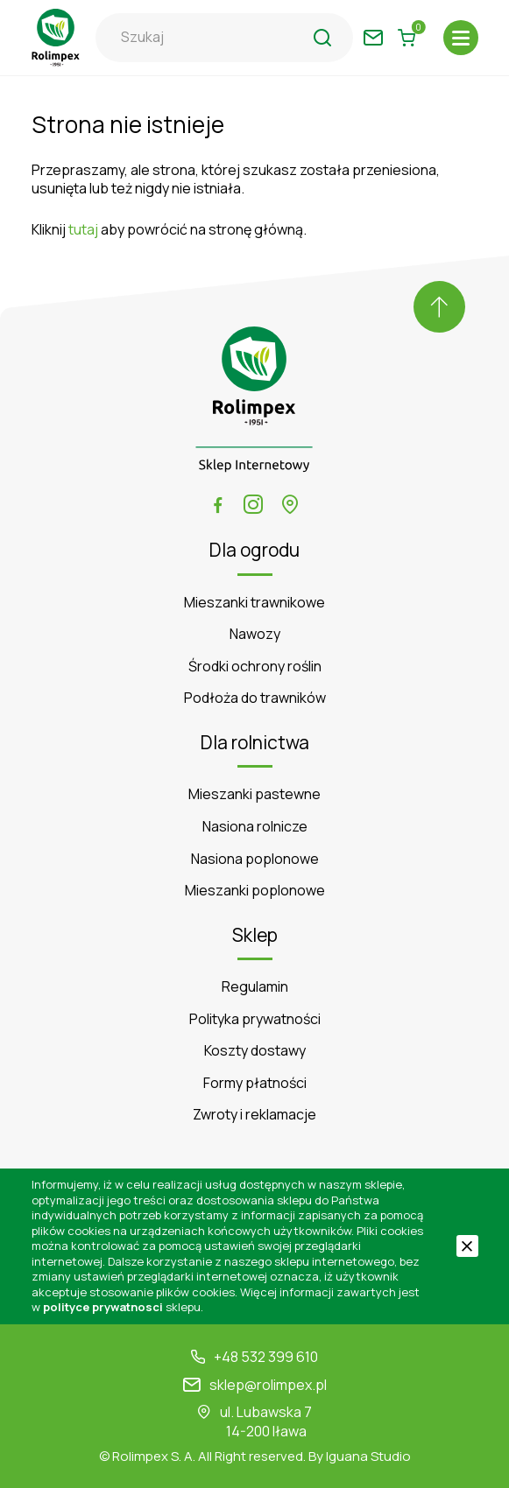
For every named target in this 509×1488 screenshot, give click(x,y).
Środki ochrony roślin (255, 666)
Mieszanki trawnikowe (254, 602)
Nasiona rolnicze (255, 827)
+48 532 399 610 (266, 1357)
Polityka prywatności (255, 1019)
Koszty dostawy (255, 1051)
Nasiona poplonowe (255, 859)
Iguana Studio (368, 1456)
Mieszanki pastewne (254, 794)
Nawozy (255, 634)
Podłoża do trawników (255, 698)
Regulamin (255, 987)
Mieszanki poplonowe (255, 890)
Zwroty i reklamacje (254, 1114)
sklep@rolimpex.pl (268, 1385)
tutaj (83, 229)
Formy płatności (255, 1083)
